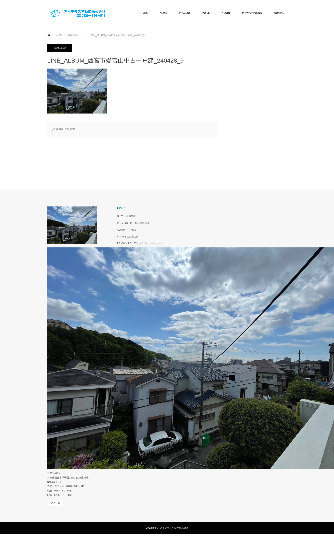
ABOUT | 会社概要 (127, 229)
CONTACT (280, 13)
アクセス (55, 503)
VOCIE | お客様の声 (128, 236)
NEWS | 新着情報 (126, 216)
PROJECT (184, 13)
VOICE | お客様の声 (66, 35)
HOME (144, 13)
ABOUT (226, 13)
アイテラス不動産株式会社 (174, 527)
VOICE (206, 13)
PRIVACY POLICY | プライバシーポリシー (140, 243)
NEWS (163, 13)
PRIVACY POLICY (252, 13)
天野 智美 (70, 129)
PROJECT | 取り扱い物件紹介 (133, 223)
